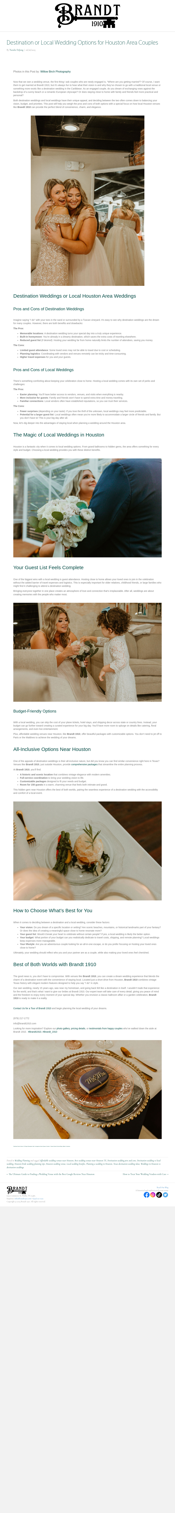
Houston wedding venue (56, 1181)
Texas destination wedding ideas (126, 1181)
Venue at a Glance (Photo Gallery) (99, 44)
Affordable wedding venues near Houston (57, 1178)
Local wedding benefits (76, 1181)
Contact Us (127, 44)
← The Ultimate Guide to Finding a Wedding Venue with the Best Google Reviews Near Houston (50, 1191)
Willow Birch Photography (55, 89)
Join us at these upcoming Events (59, 44)
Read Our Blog (162, 1205)
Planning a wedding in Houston (99, 1181)
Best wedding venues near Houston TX (90, 1178)
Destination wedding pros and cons (121, 1178)
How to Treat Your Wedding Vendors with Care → (145, 1191)
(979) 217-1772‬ (38, 1216)
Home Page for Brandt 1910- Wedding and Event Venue (42, 36)
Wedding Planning (22, 1178)
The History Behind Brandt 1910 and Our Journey (136, 36)
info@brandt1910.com (22, 1216)
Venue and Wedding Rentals (91, 36)
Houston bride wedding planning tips (29, 1181)
